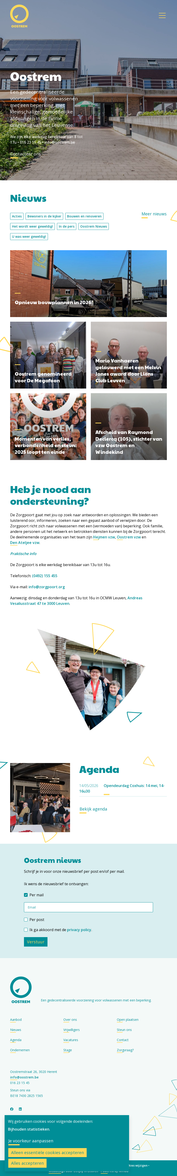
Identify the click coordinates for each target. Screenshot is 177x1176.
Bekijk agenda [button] (93, 809)
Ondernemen (20, 1050)
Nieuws (15, 1030)
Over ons (70, 1019)
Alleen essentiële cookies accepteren (47, 1152)
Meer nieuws (154, 214)
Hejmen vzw (104, 537)
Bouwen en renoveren (84, 216)
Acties (17, 216)
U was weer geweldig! (29, 236)
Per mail (37, 894)
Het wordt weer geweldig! (32, 226)
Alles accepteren (27, 1163)
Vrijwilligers (71, 1030)
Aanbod (16, 1019)
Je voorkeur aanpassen (30, 1140)
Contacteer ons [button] (25, 154)
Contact (123, 1040)
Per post (37, 919)
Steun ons (124, 1030)
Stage (67, 1050)
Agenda (15, 1040)
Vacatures (70, 1040)
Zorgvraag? (125, 1050)
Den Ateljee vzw (24, 542)
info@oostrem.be (59, 142)
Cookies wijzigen (135, 1165)
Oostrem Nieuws (93, 226)
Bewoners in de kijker (44, 216)
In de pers (66, 226)
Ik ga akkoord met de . (61, 929)
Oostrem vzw (129, 537)
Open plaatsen (128, 1019)
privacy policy (79, 929)
